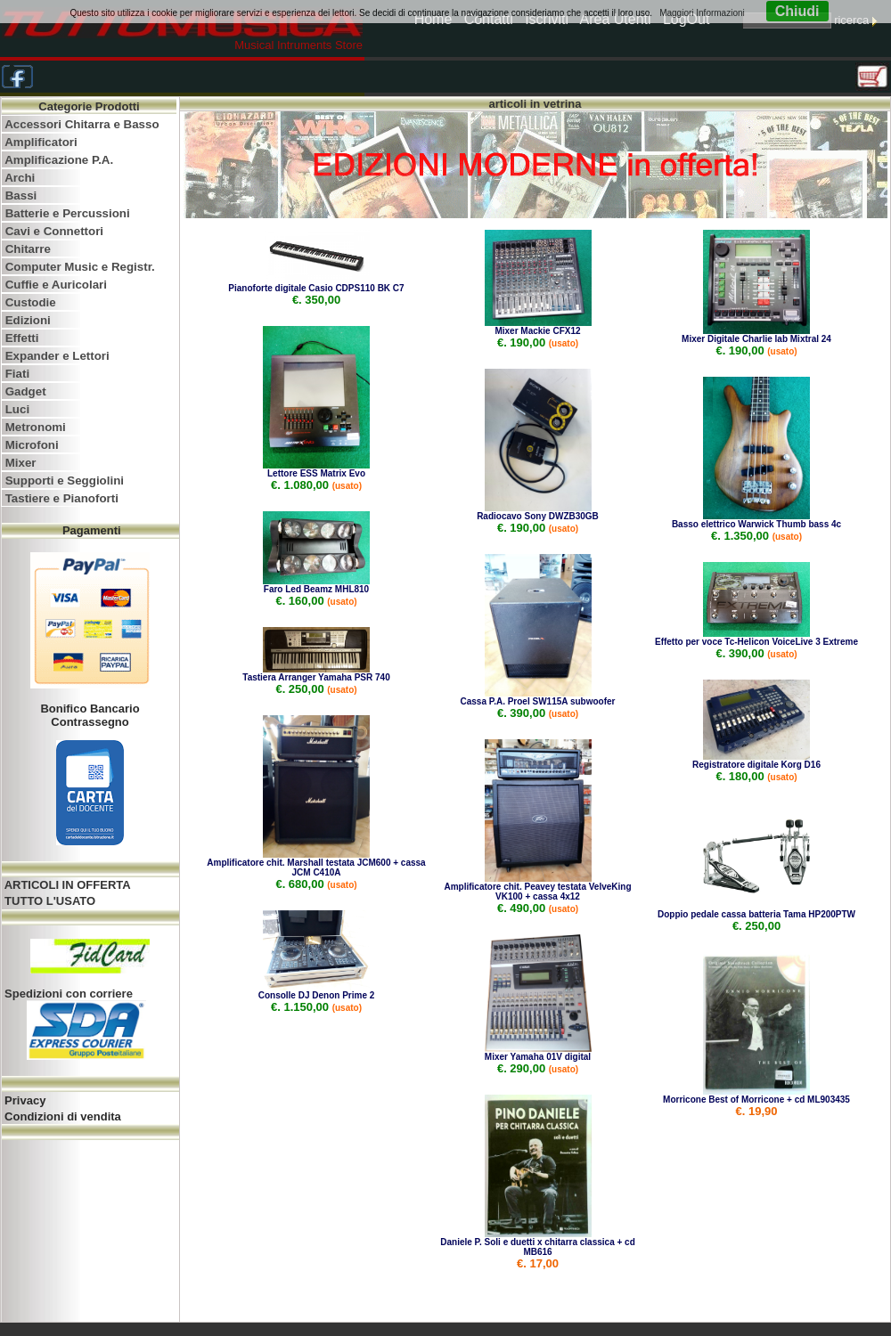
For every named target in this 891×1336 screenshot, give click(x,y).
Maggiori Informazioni (702, 13)
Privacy (24, 1100)
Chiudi (797, 11)
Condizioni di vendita (61, 1116)
